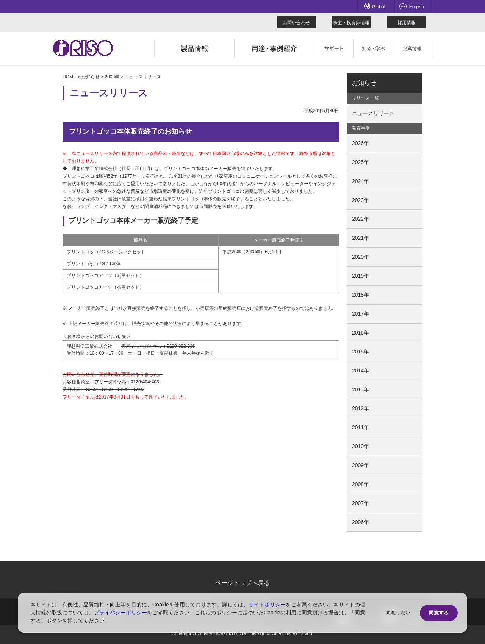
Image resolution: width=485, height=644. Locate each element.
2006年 (360, 522)
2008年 (112, 77)
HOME (69, 77)
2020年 (360, 257)
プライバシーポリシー (120, 613)
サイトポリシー (267, 605)
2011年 (360, 427)
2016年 (360, 333)
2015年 (360, 352)
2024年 (360, 181)
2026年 (360, 143)
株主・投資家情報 (351, 22)
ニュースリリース (373, 113)
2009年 (360, 465)
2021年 (360, 238)
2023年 (360, 200)
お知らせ (90, 77)
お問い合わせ (296, 22)
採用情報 (406, 22)
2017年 (360, 314)
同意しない (398, 613)
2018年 (360, 295)
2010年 (360, 446)
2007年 (360, 503)
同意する (439, 613)
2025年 (360, 162)
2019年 (360, 276)
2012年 (360, 408)
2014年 (360, 370)
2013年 (360, 389)
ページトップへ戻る (242, 583)
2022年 (360, 219)
